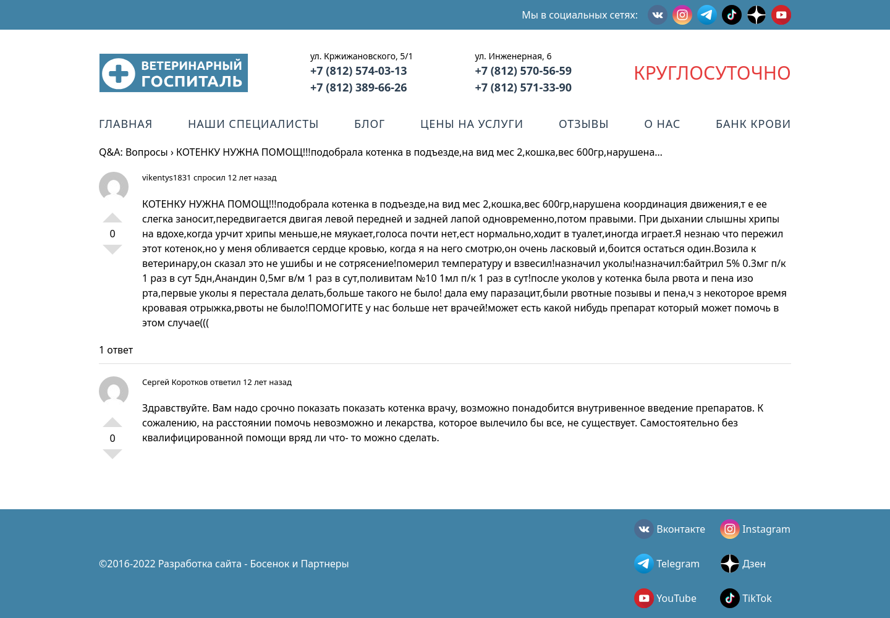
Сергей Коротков (175, 381)
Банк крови (753, 123)
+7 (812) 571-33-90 (523, 87)
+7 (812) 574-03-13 (358, 70)
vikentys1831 (167, 177)
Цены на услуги (471, 123)
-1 (112, 255)
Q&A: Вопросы (133, 152)
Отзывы (584, 123)
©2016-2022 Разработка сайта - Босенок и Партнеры (224, 563)
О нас (662, 123)
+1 (112, 212)
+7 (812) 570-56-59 (523, 70)
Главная (126, 123)
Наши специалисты (253, 123)
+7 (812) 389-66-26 (358, 87)
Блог (369, 123)
